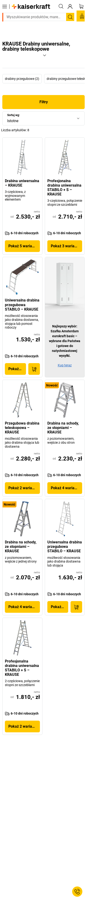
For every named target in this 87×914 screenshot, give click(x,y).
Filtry (43, 102)
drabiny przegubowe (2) (22, 79)
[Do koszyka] (34, 369)
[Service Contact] (77, 891)
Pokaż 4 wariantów (66, 488)
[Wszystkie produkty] (4, 6)
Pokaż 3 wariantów (66, 246)
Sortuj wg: (13, 115)
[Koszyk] (81, 6)
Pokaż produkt (17, 369)
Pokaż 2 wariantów (24, 488)
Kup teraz (65, 365)
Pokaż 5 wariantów (24, 246)
